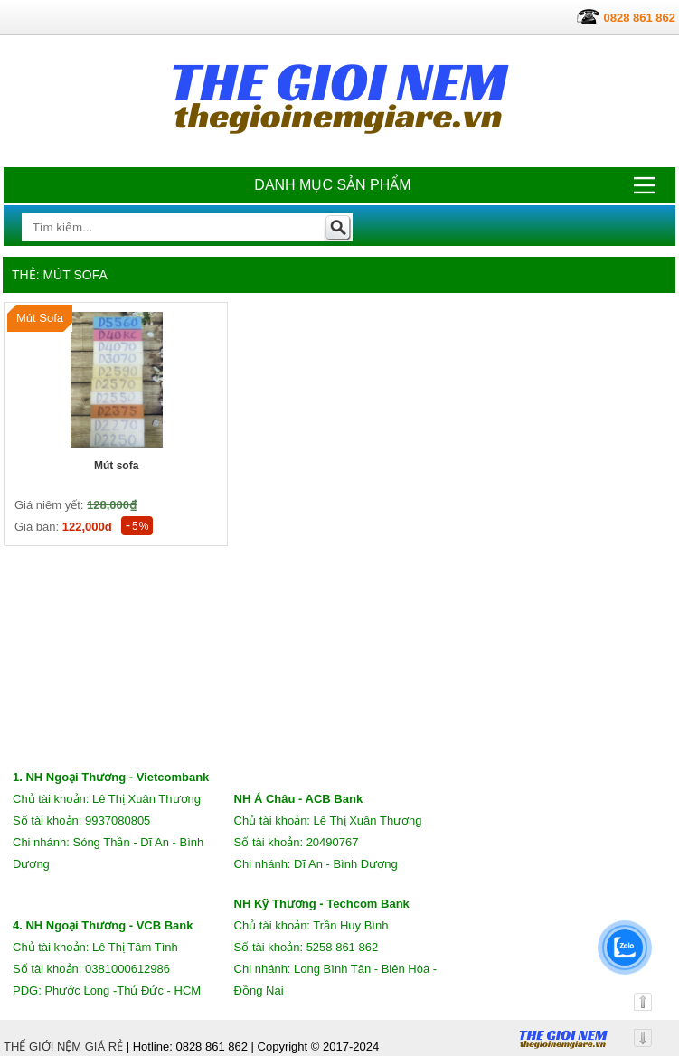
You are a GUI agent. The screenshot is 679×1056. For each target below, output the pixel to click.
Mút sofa (116, 465)
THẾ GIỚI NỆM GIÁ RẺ (63, 1046)
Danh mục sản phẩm (332, 185)
